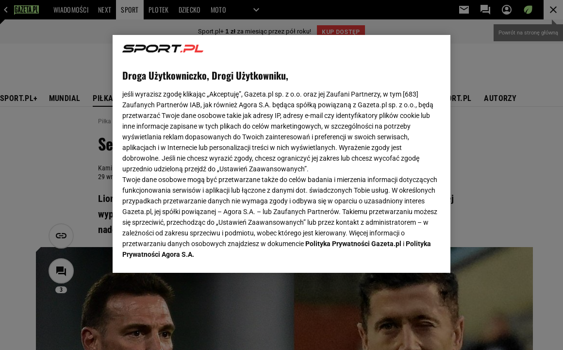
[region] (281, 154)
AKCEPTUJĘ (408, 254)
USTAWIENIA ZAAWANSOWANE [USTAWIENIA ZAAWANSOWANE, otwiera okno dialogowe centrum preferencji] (185, 253)
